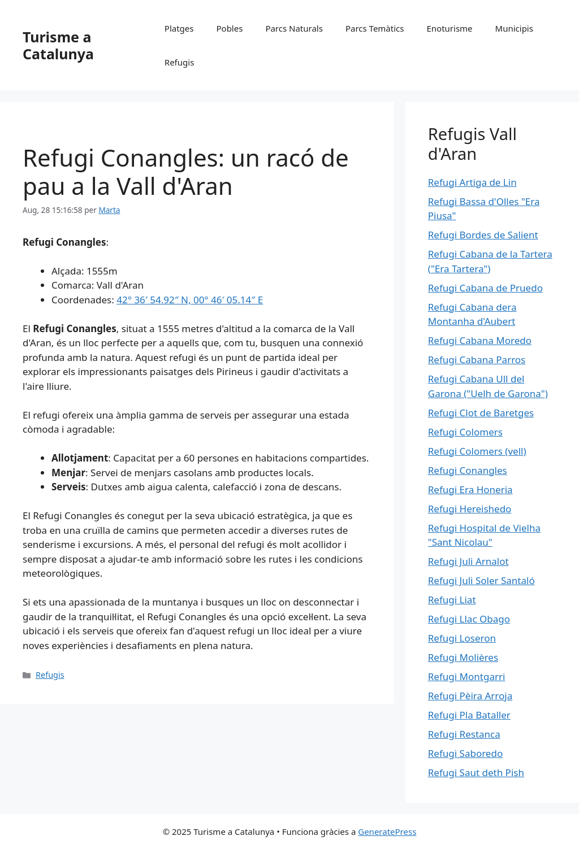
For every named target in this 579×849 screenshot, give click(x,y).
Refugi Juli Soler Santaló (481, 580)
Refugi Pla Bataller (469, 714)
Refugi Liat (452, 599)
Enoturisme (449, 28)
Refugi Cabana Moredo (480, 340)
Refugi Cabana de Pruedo (485, 287)
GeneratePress (387, 831)
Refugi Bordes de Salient (483, 234)
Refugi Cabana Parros (476, 359)
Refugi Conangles (467, 470)
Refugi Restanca (464, 734)
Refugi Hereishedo (470, 508)
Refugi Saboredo (465, 753)
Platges (179, 28)
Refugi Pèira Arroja (470, 695)
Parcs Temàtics (374, 28)
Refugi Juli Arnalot (468, 561)
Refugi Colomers (465, 431)
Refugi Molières (463, 657)
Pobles (229, 28)
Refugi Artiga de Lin (472, 182)
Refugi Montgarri (466, 676)
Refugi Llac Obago (469, 618)
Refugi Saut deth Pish (476, 772)
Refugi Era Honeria (470, 489)
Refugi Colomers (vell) (477, 451)
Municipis (514, 28)
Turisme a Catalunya (58, 45)
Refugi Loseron (462, 638)
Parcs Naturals (294, 28)
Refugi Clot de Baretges (481, 412)
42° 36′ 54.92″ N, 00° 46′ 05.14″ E (189, 299)
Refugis (180, 62)
